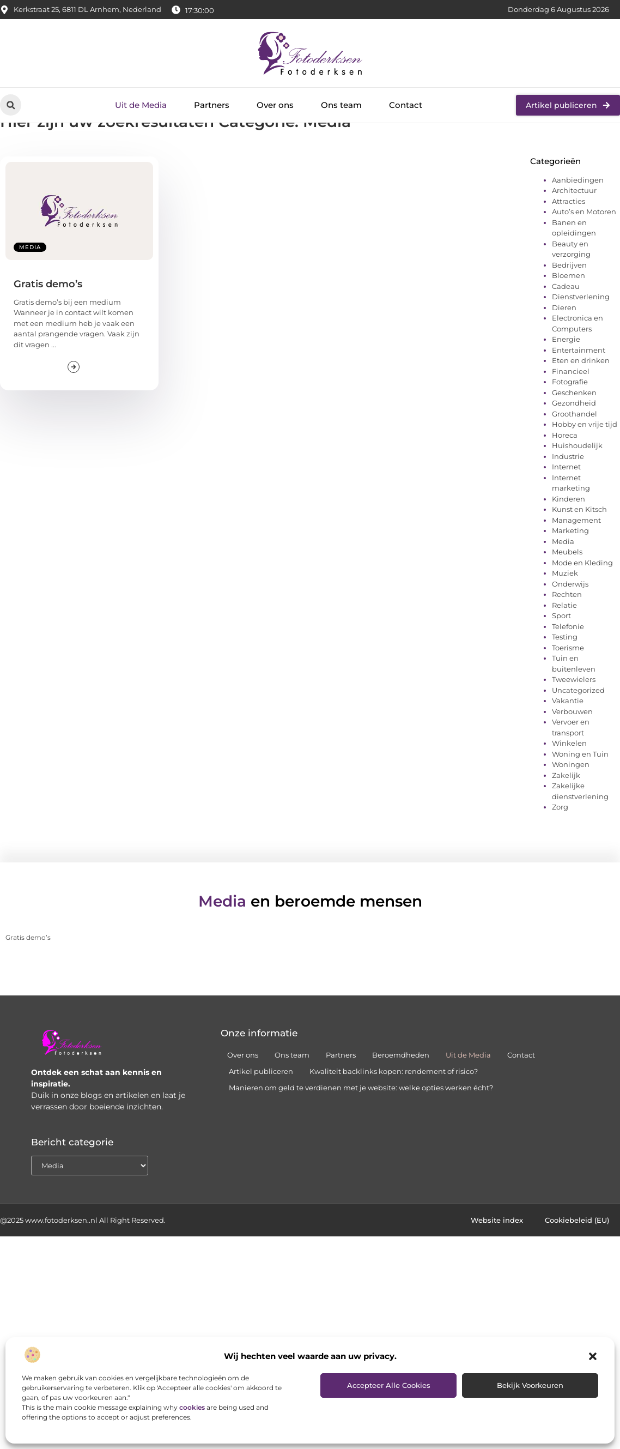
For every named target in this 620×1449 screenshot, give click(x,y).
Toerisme (568, 687)
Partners (211, 105)
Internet (566, 506)
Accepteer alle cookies (388, 1385)
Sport (561, 655)
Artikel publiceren (261, 1111)
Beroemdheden (400, 1094)
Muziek (565, 612)
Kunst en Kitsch (579, 549)
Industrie (568, 496)
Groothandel (574, 453)
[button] (592, 1356)
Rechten (567, 634)
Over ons (275, 105)
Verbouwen (572, 751)
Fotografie (570, 421)
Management (576, 560)
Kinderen (568, 538)
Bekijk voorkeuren (530, 1385)
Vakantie (567, 740)
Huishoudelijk (577, 485)
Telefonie (568, 666)
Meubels (567, 591)
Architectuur (574, 230)
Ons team (341, 105)
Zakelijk (566, 815)
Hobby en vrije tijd (584, 464)
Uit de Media (141, 105)
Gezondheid (574, 442)
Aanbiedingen (578, 219)
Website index (497, 1259)
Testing (565, 676)
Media (30, 287)
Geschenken (574, 432)
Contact (405, 105)
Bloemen (568, 315)
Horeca (565, 474)
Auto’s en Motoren (584, 251)
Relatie (564, 645)
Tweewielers (573, 719)
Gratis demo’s (48, 324)
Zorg (560, 846)
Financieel (570, 411)
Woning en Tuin (580, 793)
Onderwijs (570, 623)
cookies (192, 1407)
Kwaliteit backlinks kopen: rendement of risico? (393, 1111)
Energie (566, 379)
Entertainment (578, 389)
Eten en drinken (581, 400)
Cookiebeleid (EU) (577, 1259)
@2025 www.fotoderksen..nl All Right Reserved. (83, 1259)
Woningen (570, 804)
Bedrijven (569, 304)
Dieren (564, 347)
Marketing (570, 570)
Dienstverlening (581, 336)
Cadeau (566, 326)
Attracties (568, 241)
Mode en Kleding (582, 602)
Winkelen (569, 782)
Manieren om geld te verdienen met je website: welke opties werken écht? (361, 1127)
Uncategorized (578, 730)
